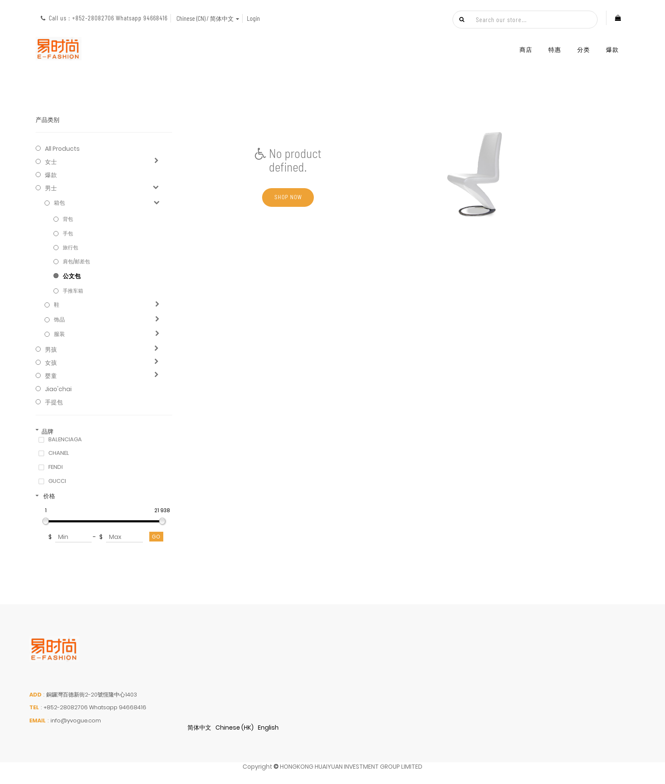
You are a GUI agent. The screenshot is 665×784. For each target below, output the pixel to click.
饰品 (59, 320)
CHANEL (58, 453)
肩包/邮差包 (76, 261)
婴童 (51, 376)
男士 (51, 188)
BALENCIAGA (65, 439)
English (268, 727)
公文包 (72, 276)
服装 (59, 334)
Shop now (288, 197)
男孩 (51, 349)
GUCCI (57, 481)
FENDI (55, 467)
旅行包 (70, 247)
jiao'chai (58, 389)
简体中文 (199, 727)
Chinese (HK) (234, 727)
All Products (62, 148)
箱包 (59, 203)
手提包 (54, 402)
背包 (68, 219)
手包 (68, 233)
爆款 (51, 175)
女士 (51, 162)
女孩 (51, 362)
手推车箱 (73, 290)
